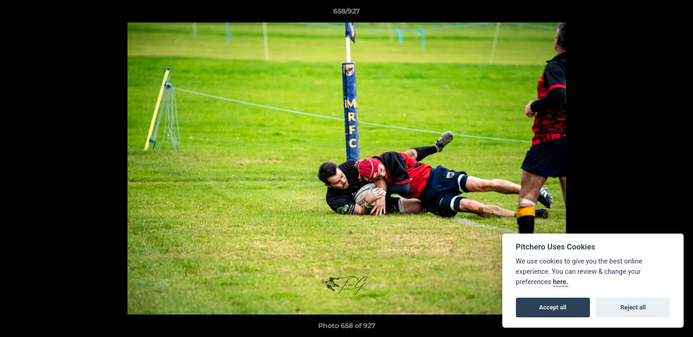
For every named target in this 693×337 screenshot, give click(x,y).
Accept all (552, 307)
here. (560, 282)
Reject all (633, 307)
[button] (676, 13)
